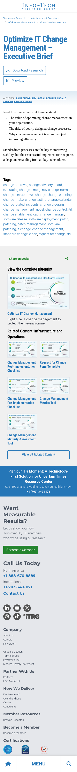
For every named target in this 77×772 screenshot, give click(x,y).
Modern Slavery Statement (18, 663)
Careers (7, 639)
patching (9, 224)
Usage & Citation (13, 651)
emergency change (45, 190)
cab (36, 214)
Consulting (9, 706)
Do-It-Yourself (11, 694)
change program (52, 204)
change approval (15, 185)
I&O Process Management (21, 22)
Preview (15, 80)
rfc (69, 234)
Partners (8, 677)
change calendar (60, 200)
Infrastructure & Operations (45, 18)
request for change (52, 234)
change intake (13, 200)
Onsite (7, 702)
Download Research (24, 70)
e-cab (33, 234)
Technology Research (14, 18)
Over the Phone (12, 698)
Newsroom (9, 643)
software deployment (43, 219)
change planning (59, 195)
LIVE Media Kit (11, 681)
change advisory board (45, 185)
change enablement (17, 214)
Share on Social (38, 258)
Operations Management (53, 22)
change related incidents (21, 204)
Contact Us (14, 593)
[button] (38, 764)
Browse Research (13, 719)
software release (15, 219)
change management (47, 229)
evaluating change (16, 190)
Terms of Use (11, 655)
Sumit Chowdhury (26, 98)
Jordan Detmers (46, 98)
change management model (23, 209)
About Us (8, 635)
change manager (52, 214)
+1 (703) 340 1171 (38, 491)
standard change (15, 234)
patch (64, 219)
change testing (35, 200)
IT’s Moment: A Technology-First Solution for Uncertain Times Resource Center (39, 476)
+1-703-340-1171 (17, 587)
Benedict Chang (23, 101)
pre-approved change (30, 195)
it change (24, 229)
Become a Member (20, 550)
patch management (31, 224)
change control (56, 209)
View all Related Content (38, 455)
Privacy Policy (11, 659)
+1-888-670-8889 (19, 576)
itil (70, 209)
